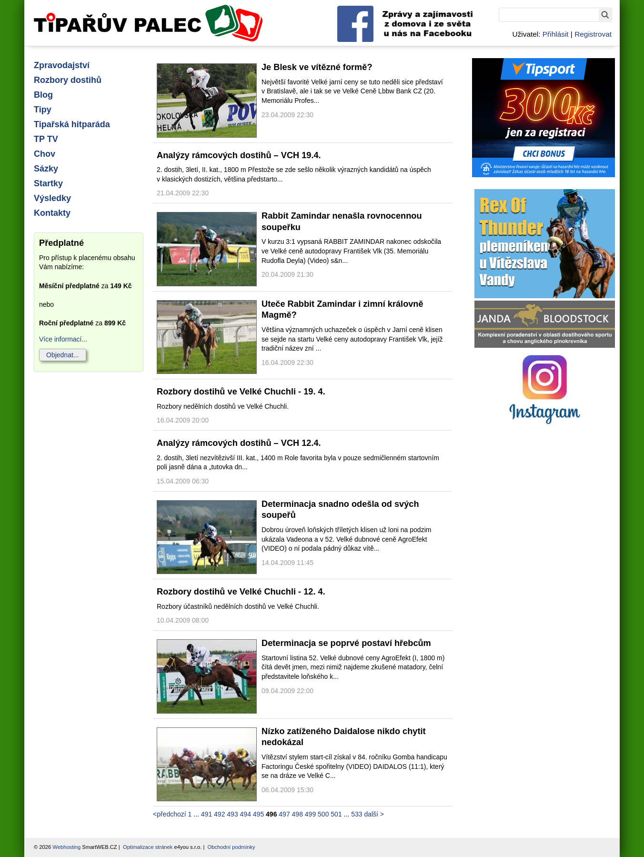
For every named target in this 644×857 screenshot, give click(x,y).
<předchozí (169, 814)
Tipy (42, 109)
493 (232, 814)
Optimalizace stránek (147, 847)
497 (284, 814)
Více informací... (63, 339)
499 (310, 814)
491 (206, 814)
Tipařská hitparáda (72, 124)
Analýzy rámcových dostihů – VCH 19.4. (239, 155)
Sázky (46, 168)
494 (245, 814)
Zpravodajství (62, 65)
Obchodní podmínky (231, 847)
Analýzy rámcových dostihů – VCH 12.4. (239, 443)
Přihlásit (556, 34)
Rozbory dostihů (67, 80)
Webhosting (66, 847)
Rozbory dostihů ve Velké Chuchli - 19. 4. (241, 391)
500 (323, 814)
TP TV (46, 139)
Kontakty (52, 213)
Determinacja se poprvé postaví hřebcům (346, 643)
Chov (44, 154)
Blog (43, 95)
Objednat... (62, 355)
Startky (48, 183)
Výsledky (52, 198)
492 (219, 814)
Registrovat (593, 34)
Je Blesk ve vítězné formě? (317, 67)
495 (258, 814)
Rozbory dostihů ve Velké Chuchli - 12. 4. (241, 591)
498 (297, 814)
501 (336, 814)
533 (356, 814)
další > (374, 814)
